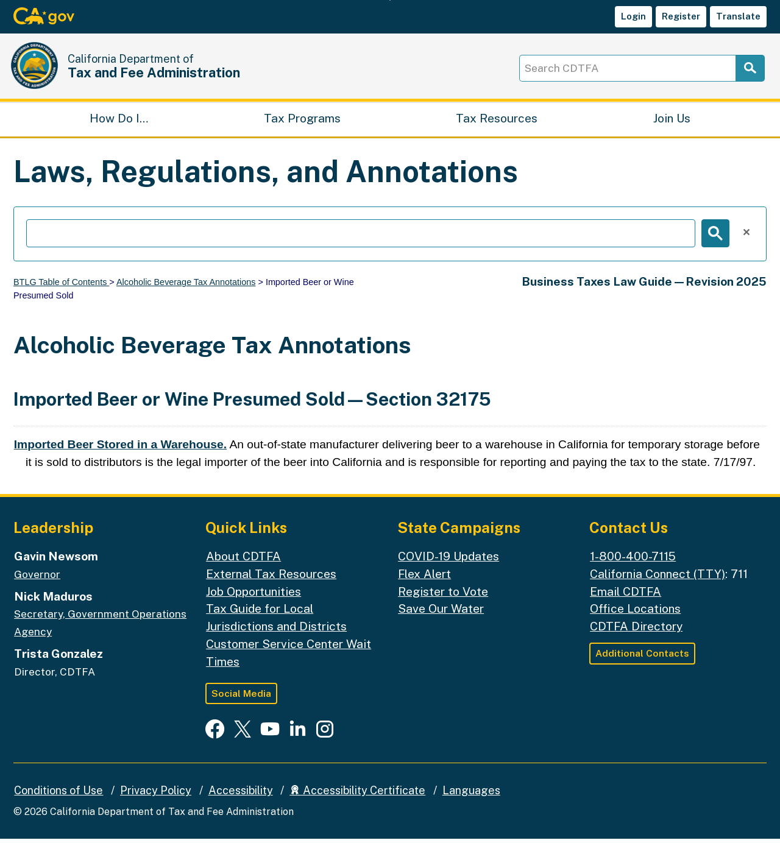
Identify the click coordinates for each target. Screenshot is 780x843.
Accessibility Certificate (357, 795)
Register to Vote (443, 595)
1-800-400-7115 (633, 560)
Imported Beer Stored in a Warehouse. (120, 448)
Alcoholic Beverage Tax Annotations (186, 286)
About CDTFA (243, 560)
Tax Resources (496, 122)
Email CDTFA (625, 595)
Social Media (241, 698)
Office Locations (635, 613)
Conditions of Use (58, 795)
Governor (37, 579)
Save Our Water (441, 613)
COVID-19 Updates (448, 560)
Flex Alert (424, 578)
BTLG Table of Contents (61, 286)
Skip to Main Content (390, 0)
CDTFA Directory (636, 630)
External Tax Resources (271, 578)
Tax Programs (302, 122)
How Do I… (119, 122)
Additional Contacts (642, 657)
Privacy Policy (155, 795)
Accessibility (240, 795)
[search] (360, 238)
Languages (471, 795)
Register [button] (681, 16)
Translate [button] (738, 16)
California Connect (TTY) (657, 578)
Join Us (671, 122)
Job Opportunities (253, 595)
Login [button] (633, 16)
